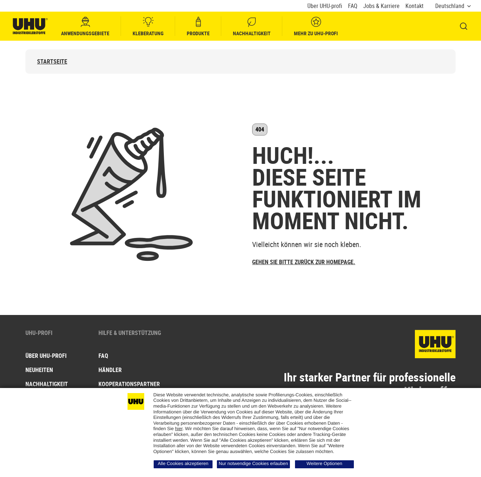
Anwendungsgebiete (85, 26)
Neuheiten (39, 370)
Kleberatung (148, 26)
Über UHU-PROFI (45, 356)
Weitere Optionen (324, 463)
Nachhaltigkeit (252, 26)
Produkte (198, 26)
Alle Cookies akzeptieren (183, 463)
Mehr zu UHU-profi (316, 26)
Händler (110, 370)
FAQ (352, 6)
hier (178, 428)
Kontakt (414, 6)
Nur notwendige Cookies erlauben (253, 463)
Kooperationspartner (129, 384)
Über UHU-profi (324, 6)
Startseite (52, 61)
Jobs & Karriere (381, 6)
